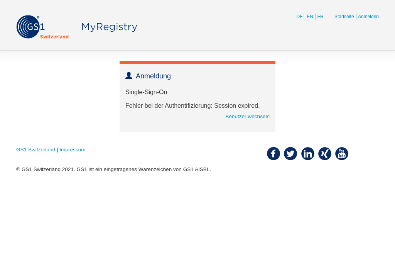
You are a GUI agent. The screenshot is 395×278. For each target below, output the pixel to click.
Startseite (344, 16)
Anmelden (368, 16)
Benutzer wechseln (247, 116)
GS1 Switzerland (35, 150)
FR (320, 16)
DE (300, 16)
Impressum (72, 150)
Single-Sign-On (146, 92)
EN (310, 16)
